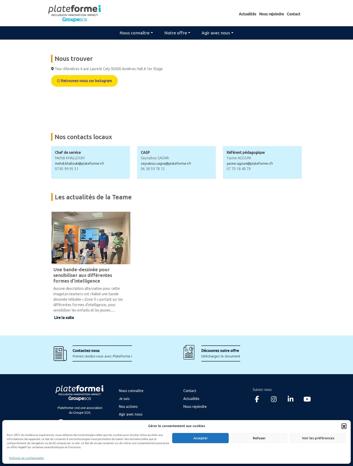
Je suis (124, 398)
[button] (344, 426)
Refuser (259, 438)
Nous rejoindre (271, 14)
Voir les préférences (318, 438)
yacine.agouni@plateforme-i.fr (251, 163)
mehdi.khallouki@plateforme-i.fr (81, 163)
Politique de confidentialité (26, 457)
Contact (293, 14)
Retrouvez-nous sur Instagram (84, 81)
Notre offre (175, 32)
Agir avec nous (216, 32)
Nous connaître (135, 32)
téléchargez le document (221, 353)
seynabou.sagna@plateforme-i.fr (168, 163)
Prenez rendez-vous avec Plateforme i (104, 353)
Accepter (200, 438)
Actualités (247, 14)
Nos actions (129, 406)
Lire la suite (64, 318)
